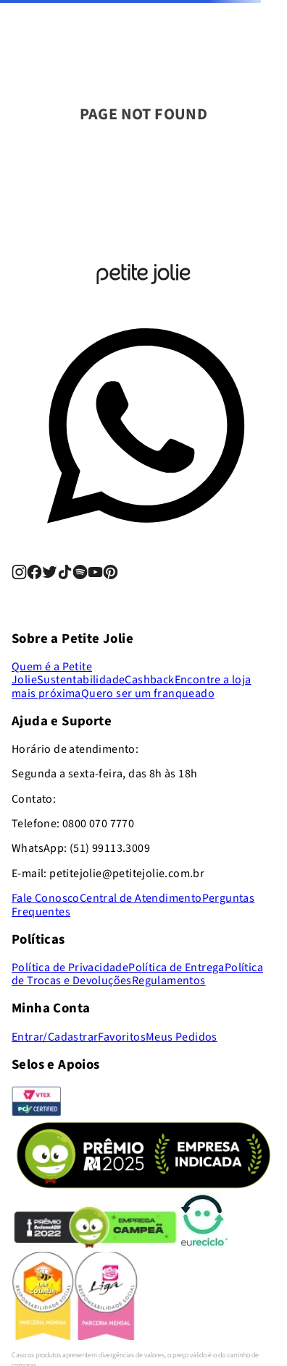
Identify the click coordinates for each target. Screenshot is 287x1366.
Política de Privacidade (70, 968)
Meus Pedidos (181, 1037)
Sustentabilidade (81, 680)
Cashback (149, 680)
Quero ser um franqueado (148, 693)
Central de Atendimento (141, 898)
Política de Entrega (176, 968)
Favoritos (122, 1037)
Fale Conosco (46, 898)
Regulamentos (169, 981)
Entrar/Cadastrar (55, 1037)
